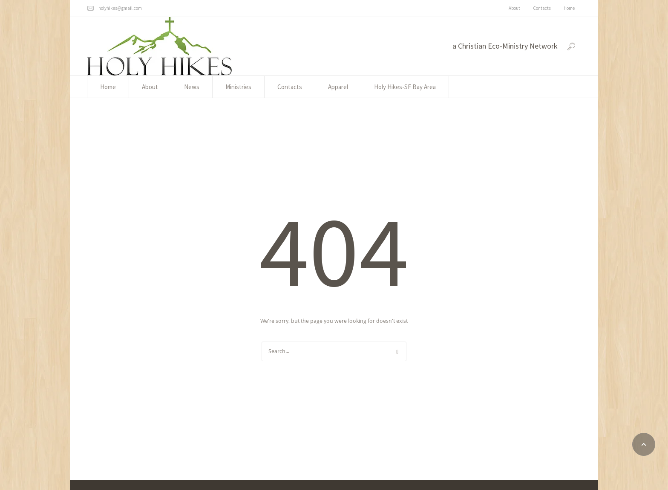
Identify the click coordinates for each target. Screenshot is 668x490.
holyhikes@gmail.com (120, 8)
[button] (643, 444)
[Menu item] (514, 8)
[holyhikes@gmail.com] (90, 8)
